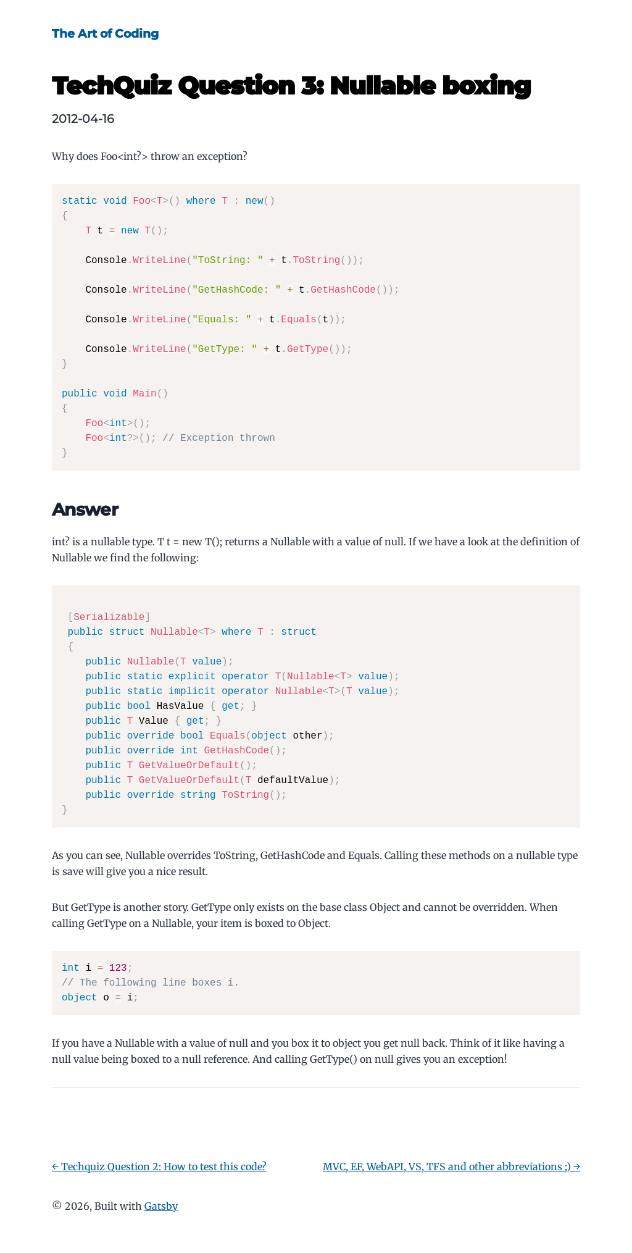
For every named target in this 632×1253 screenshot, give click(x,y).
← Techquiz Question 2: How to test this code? (159, 1166)
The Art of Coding (105, 33)
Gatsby (161, 1206)
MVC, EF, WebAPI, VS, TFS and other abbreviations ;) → (451, 1166)
